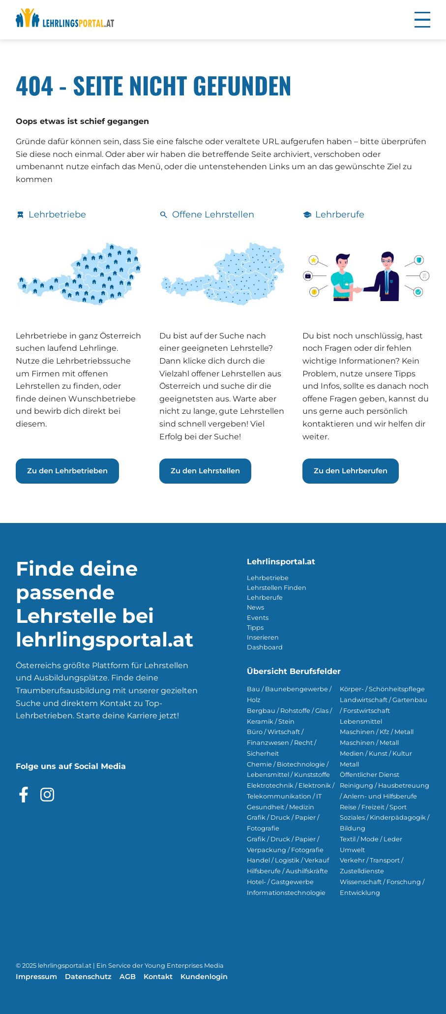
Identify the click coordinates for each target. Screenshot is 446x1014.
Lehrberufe (265, 597)
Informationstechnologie (286, 892)
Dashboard (265, 647)
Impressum (36, 976)
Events (257, 617)
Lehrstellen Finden (276, 587)
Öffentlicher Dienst (369, 774)
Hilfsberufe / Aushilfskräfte (287, 871)
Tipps (255, 627)
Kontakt (158, 976)
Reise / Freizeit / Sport (373, 807)
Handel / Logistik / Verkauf (288, 860)
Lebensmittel (361, 721)
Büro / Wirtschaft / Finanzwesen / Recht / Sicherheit (281, 742)
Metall (349, 764)
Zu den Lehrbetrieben (67, 470)
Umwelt (352, 850)
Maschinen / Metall (369, 742)
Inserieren (263, 637)
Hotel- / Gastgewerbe (280, 882)
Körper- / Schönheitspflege (382, 689)
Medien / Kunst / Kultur (376, 753)
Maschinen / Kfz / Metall (377, 732)
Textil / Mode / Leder (371, 839)
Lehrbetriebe (268, 578)
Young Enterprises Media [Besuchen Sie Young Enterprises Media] (184, 965)
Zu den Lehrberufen (350, 470)
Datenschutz (88, 976)
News (255, 607)
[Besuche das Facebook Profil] (23, 794)
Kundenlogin (204, 976)
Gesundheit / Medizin (280, 807)
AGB (127, 976)
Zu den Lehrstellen (205, 470)
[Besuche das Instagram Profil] (47, 794)
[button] (422, 20)
